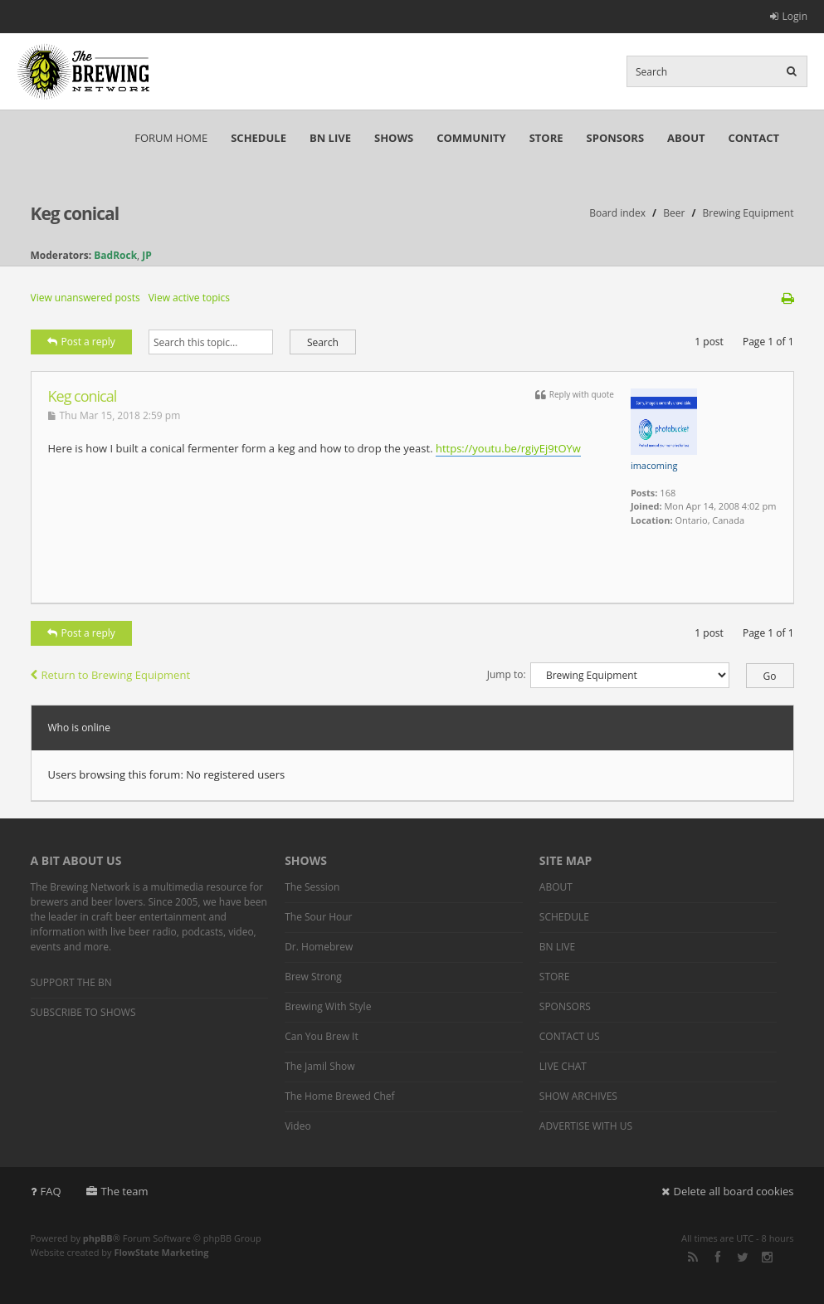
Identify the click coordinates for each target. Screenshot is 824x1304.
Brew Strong (313, 976)
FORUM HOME (170, 137)
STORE (546, 137)
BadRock (115, 255)
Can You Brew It (321, 1036)
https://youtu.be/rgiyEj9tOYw (508, 448)
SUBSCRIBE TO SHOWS (83, 1012)
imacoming (654, 465)
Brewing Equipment (748, 213)
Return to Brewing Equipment (111, 674)
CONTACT (753, 137)
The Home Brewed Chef (339, 1096)
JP (147, 255)
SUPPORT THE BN (71, 982)
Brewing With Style (328, 1006)
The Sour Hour (318, 917)
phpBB (98, 1238)
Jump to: (506, 674)
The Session (312, 887)
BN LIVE (330, 137)
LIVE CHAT (563, 1066)
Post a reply (81, 342)
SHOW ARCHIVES (578, 1096)
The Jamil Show (319, 1066)
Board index (617, 213)
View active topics (189, 298)
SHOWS (393, 137)
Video (297, 1126)
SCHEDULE (258, 137)
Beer (674, 213)
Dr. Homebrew (319, 947)
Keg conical (75, 213)
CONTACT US (569, 1036)
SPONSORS (616, 137)
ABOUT (686, 137)
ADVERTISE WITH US (585, 1126)
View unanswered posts (85, 298)
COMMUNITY (470, 137)
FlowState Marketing (161, 1252)
